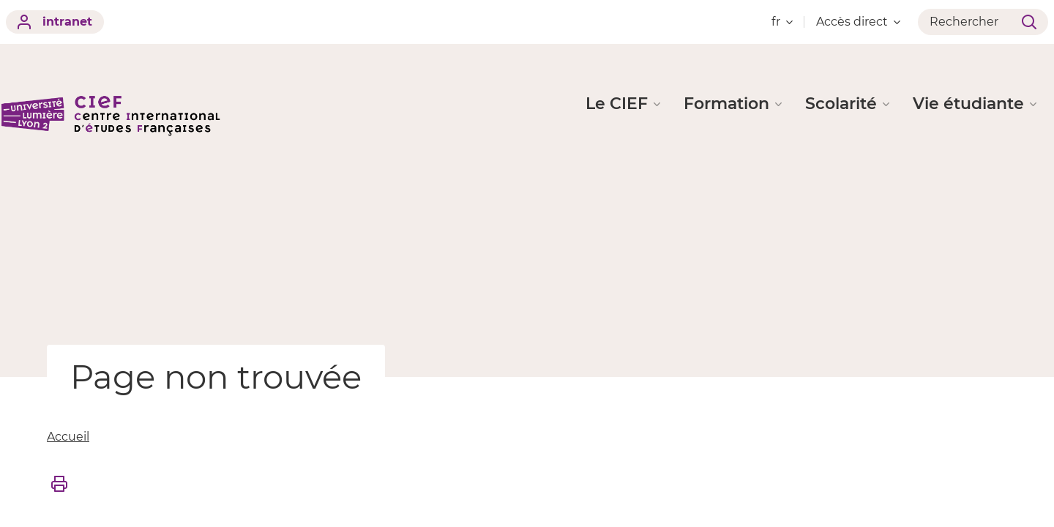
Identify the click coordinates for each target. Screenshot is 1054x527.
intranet (55, 22)
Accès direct (858, 22)
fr (782, 22)
